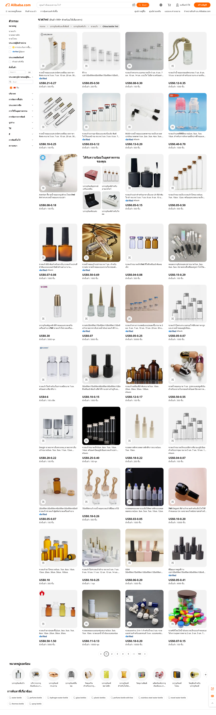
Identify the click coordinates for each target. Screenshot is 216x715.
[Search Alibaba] (84, 4)
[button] (133, 5)
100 (139, 654)
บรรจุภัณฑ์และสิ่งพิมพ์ (59, 26)
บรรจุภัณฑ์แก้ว (79, 26)
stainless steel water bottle (150, 698)
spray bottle (35, 704)
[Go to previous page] (100, 653)
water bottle (15, 698)
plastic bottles (98, 698)
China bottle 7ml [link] (110, 26)
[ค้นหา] (143, 5)
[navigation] (21, 337)
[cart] (170, 5)
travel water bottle (177, 698)
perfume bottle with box (122, 698)
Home (42, 26)
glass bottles (79, 698)
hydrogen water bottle (57, 698)
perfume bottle (34, 698)
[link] (212, 688)
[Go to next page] (144, 653)
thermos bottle (16, 704)
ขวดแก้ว (94, 26)
